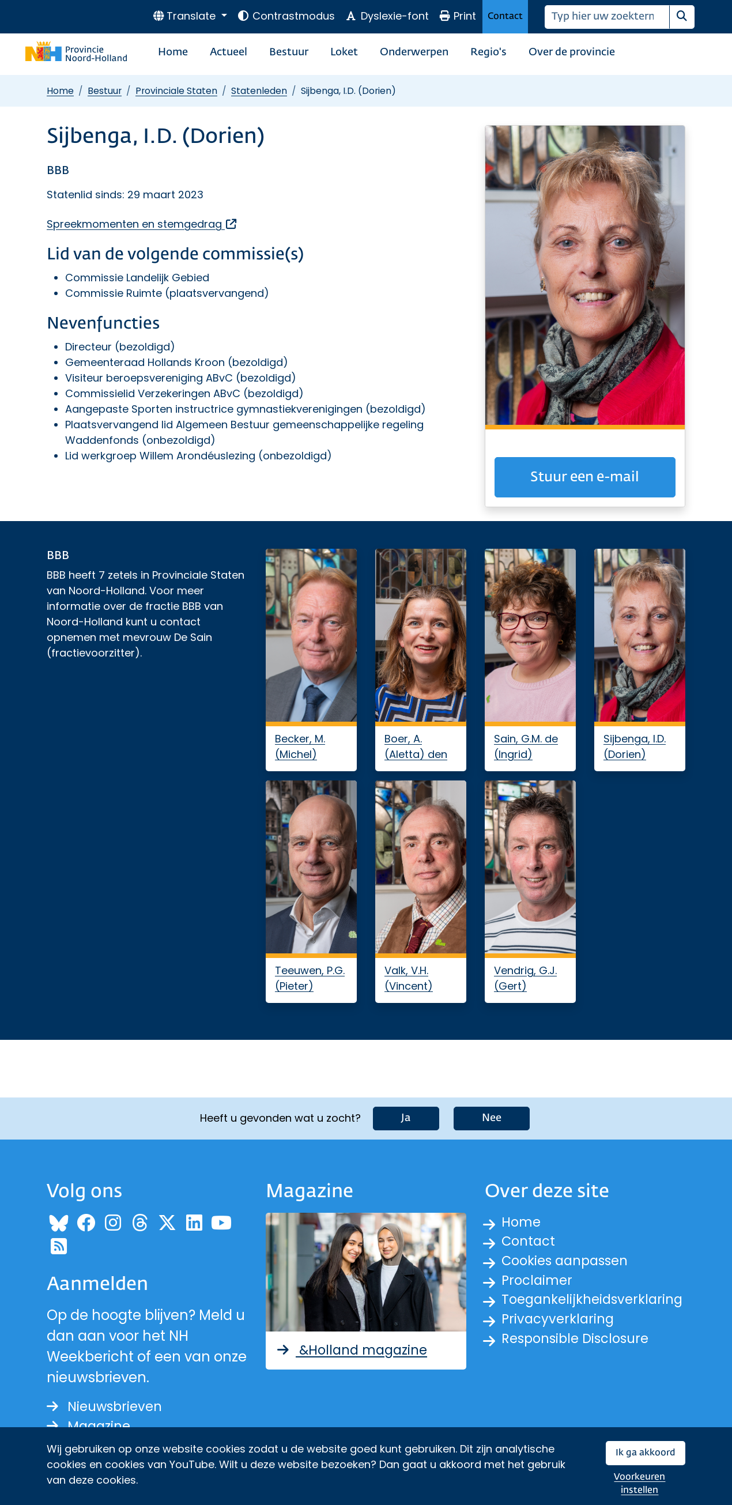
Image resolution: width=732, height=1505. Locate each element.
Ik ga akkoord (646, 1453)
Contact (505, 16)
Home (173, 52)
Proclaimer (538, 1282)
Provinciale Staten (176, 90)
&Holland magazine (356, 1347)
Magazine (91, 1425)
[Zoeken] (607, 17)
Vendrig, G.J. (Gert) (525, 978)
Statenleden (259, 90)
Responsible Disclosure (579, 1344)
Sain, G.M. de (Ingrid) (526, 746)
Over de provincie (572, 52)
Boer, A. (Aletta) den (415, 746)
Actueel (228, 52)
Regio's (488, 52)
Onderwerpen (414, 52)
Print (458, 16)
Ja (406, 1116)
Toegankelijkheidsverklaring (596, 1302)
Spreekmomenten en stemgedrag (142, 224)
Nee (491, 1116)
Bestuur (288, 52)
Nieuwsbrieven (107, 1405)
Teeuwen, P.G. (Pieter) (310, 978)
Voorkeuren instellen (639, 1484)
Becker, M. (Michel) (300, 746)
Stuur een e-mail (584, 477)
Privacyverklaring (560, 1323)
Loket (344, 52)
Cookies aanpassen (569, 1261)
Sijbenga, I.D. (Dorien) (634, 746)
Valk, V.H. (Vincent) (408, 978)
